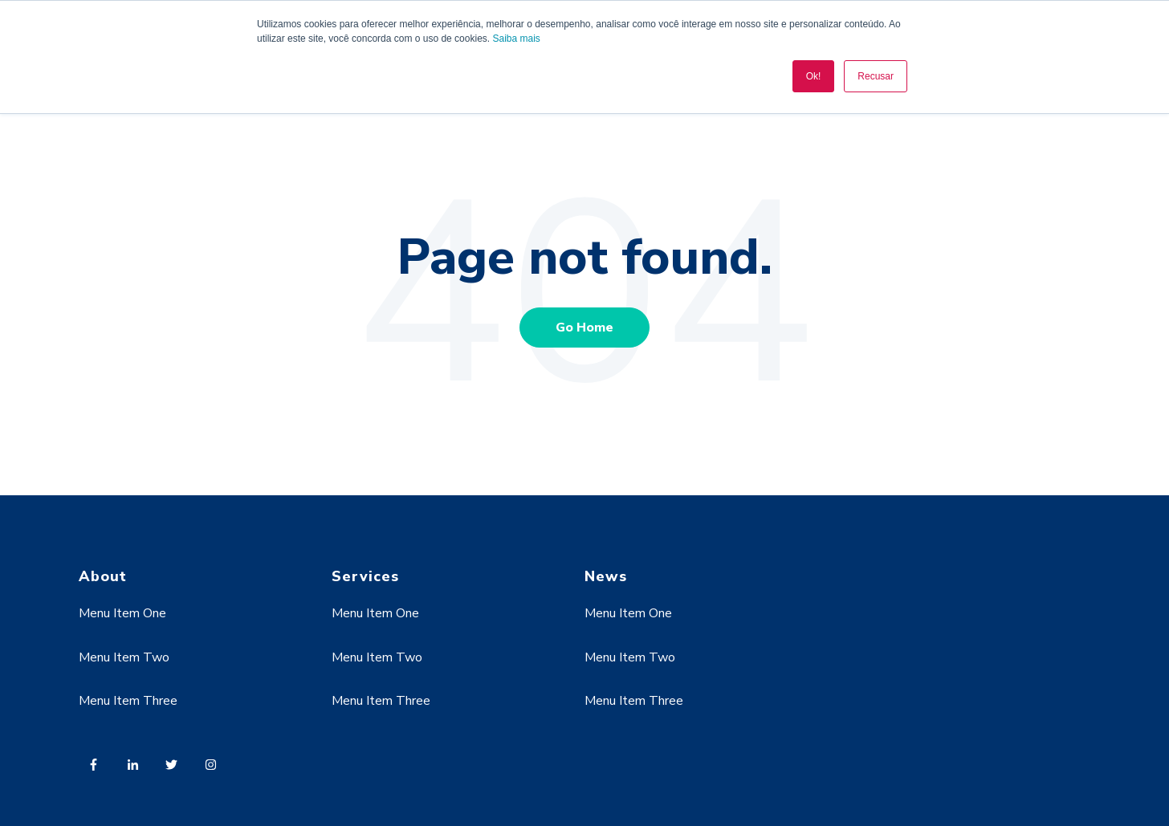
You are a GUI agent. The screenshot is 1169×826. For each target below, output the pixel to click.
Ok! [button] (813, 76)
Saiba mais (516, 38)
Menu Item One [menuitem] (122, 613)
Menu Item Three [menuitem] (128, 701)
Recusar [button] (875, 76)
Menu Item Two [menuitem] (124, 657)
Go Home (584, 327)
